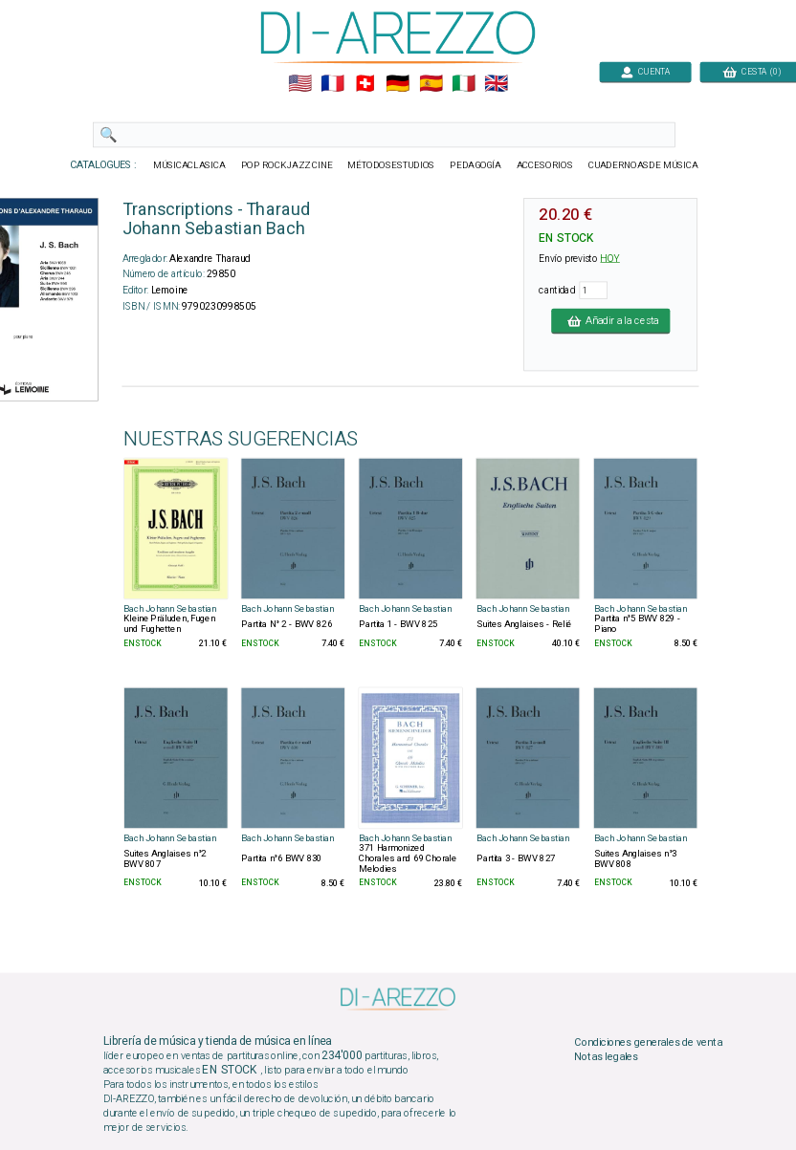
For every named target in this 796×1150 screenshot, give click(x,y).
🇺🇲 (300, 84)
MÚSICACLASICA (189, 165)
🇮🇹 (463, 84)
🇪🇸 (431, 84)
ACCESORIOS (545, 165)
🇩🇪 (397, 84)
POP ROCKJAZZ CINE (287, 165)
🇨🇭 (365, 84)
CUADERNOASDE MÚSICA (643, 165)
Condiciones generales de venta (647, 1042)
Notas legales (606, 1057)
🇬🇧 (496, 84)
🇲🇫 (332, 84)
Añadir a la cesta (610, 320)
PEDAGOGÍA (475, 165)
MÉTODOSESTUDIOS (390, 165)
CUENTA (645, 71)
